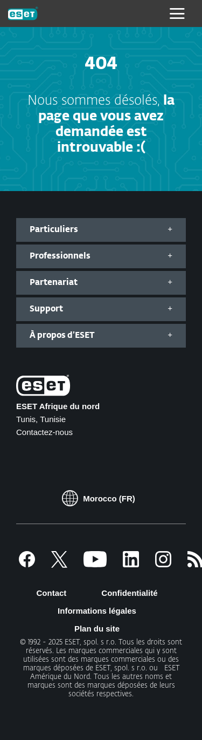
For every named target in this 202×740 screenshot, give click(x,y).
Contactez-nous (44, 432)
